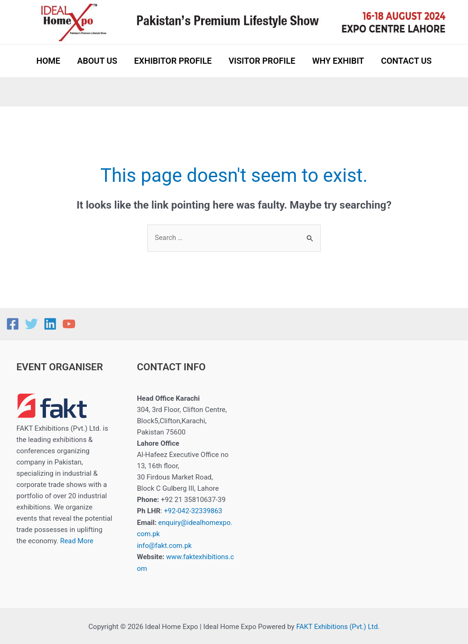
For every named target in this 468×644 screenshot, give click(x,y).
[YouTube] (68, 323)
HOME (48, 61)
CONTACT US (406, 61)
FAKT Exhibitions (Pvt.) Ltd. (337, 625)
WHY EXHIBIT (338, 61)
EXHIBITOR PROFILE (172, 61)
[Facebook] (12, 323)
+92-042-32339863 (193, 511)
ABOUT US (97, 61)
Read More (77, 541)
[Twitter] (31, 323)
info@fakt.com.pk (165, 544)
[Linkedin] (50, 323)
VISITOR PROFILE (261, 61)
